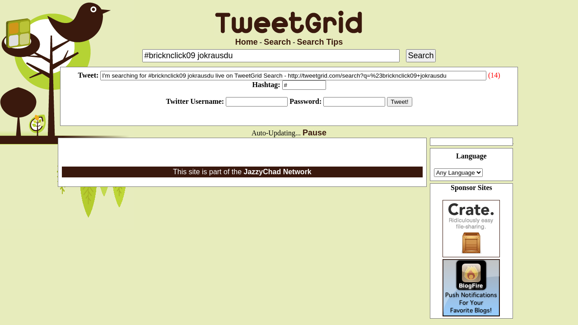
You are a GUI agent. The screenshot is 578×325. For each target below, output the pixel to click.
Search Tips (320, 41)
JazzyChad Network (277, 172)
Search (277, 41)
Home (246, 41)
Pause (314, 132)
